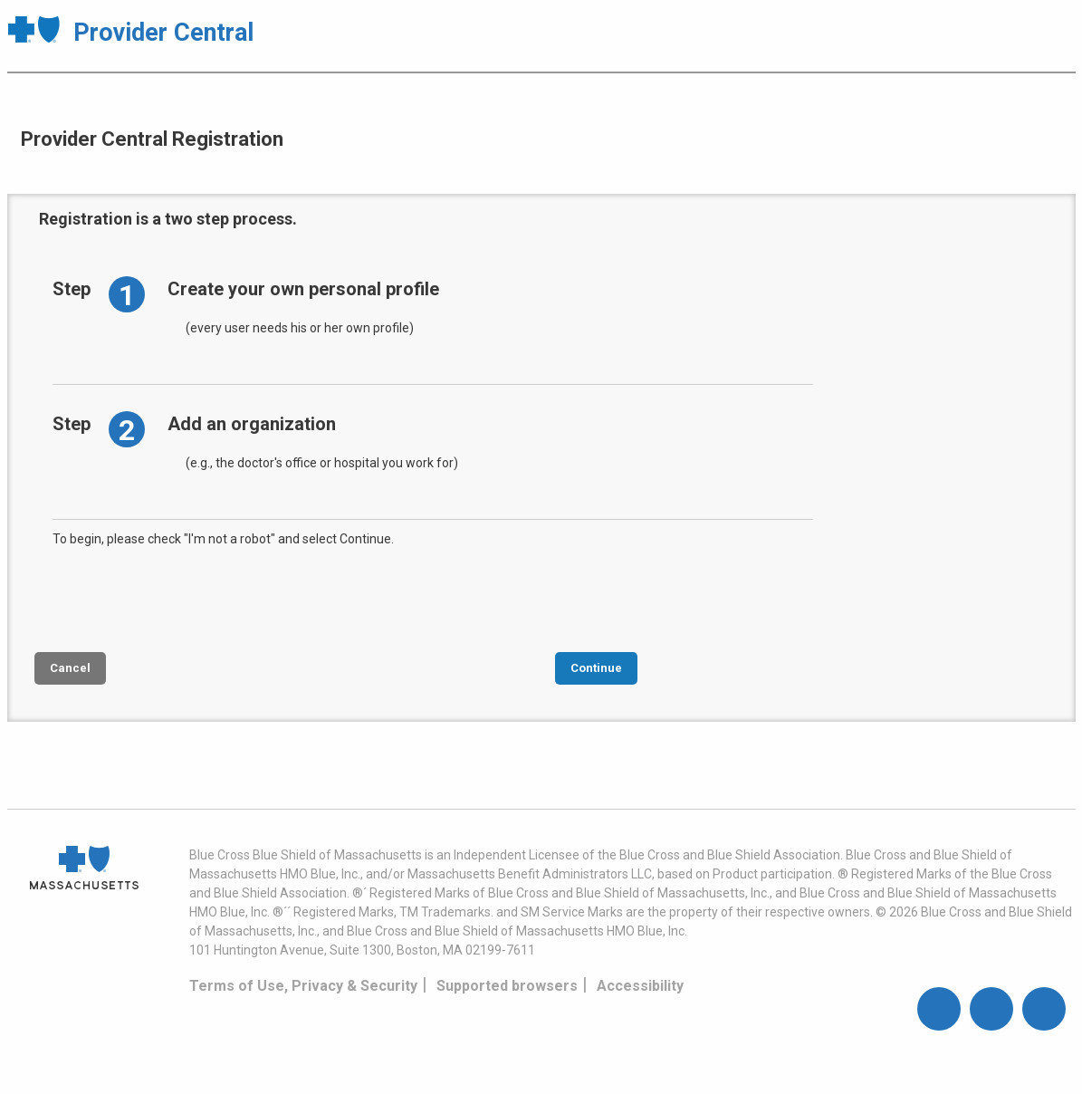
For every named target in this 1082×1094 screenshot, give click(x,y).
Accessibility (640, 985)
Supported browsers (507, 985)
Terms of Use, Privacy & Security (303, 985)
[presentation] (190, 597)
